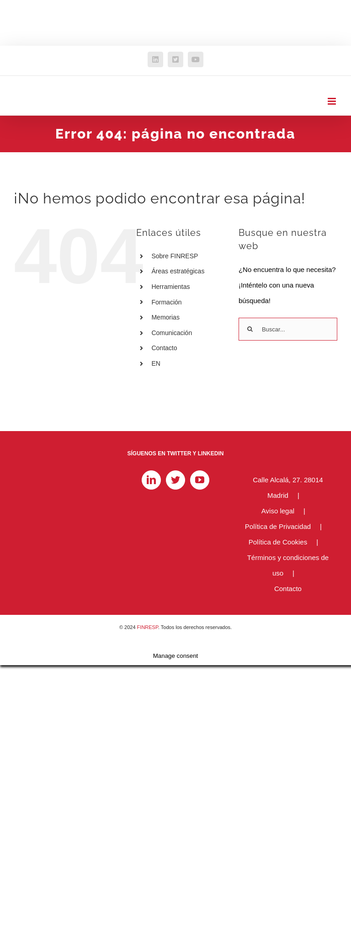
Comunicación (171, 332)
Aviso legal (277, 511)
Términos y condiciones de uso (288, 565)
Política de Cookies (278, 542)
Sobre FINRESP (174, 256)
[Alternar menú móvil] (332, 101)
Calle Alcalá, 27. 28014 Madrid (288, 487)
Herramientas (170, 286)
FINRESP (147, 627)
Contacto (164, 348)
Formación (166, 302)
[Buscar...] (288, 329)
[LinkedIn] (151, 480)
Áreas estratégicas (177, 271)
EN (155, 363)
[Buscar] (250, 329)
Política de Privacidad (278, 526)
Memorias (165, 317)
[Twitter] (175, 480)
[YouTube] (199, 480)
